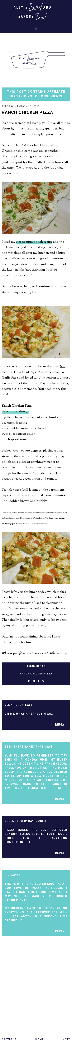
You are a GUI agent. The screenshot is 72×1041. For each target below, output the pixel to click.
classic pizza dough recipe (34, 242)
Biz (7, 874)
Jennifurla (14, 704)
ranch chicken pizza (36, 673)
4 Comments (36, 666)
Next (66, 1039)
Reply (60, 724)
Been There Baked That (24, 746)
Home (39, 1039)
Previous (9, 1039)
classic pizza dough (15, 411)
